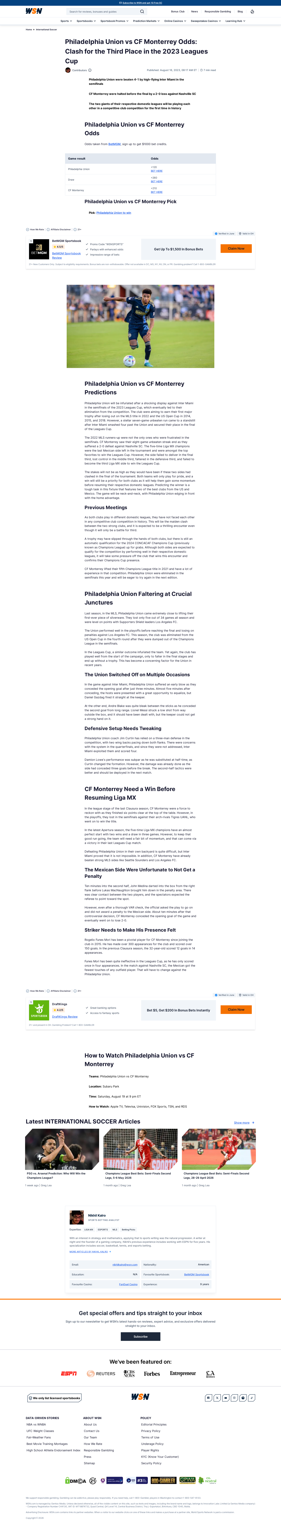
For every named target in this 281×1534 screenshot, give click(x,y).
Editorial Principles (153, 1427)
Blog (240, 11)
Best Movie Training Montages (47, 1446)
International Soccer (46, 29)
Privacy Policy (150, 1434)
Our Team (90, 1440)
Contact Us (91, 1434)
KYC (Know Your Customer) (160, 1459)
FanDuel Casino (128, 1287)
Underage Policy (152, 1446)
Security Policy (151, 1466)
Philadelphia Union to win (113, 212)
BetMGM (114, 144)
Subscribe (140, 1339)
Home (29, 29)
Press (87, 1459)
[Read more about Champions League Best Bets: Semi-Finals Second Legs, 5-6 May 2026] (140, 1177)
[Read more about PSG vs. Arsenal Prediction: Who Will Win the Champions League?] (62, 1177)
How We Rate (93, 1446)
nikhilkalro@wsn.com (125, 1267)
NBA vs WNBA (36, 1427)
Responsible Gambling (218, 11)
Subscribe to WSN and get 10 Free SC (142, 2)
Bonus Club (178, 11)
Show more (244, 1122)
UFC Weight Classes (40, 1434)
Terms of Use (150, 1440)
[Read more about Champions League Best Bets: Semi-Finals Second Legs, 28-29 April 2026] (219, 1177)
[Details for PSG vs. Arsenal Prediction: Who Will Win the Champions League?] (62, 1149)
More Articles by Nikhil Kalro (90, 1254)
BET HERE (157, 170)
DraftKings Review (65, 1016)
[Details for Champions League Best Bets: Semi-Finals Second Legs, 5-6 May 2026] (140, 1149)
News (194, 11)
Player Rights (150, 1453)
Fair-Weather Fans (39, 1440)
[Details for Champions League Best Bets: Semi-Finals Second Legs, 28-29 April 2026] (219, 1149)
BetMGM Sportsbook (196, 1277)
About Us (90, 1427)
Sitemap (89, 1466)
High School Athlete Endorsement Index (53, 1453)
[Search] (142, 11)
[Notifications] (252, 11)
